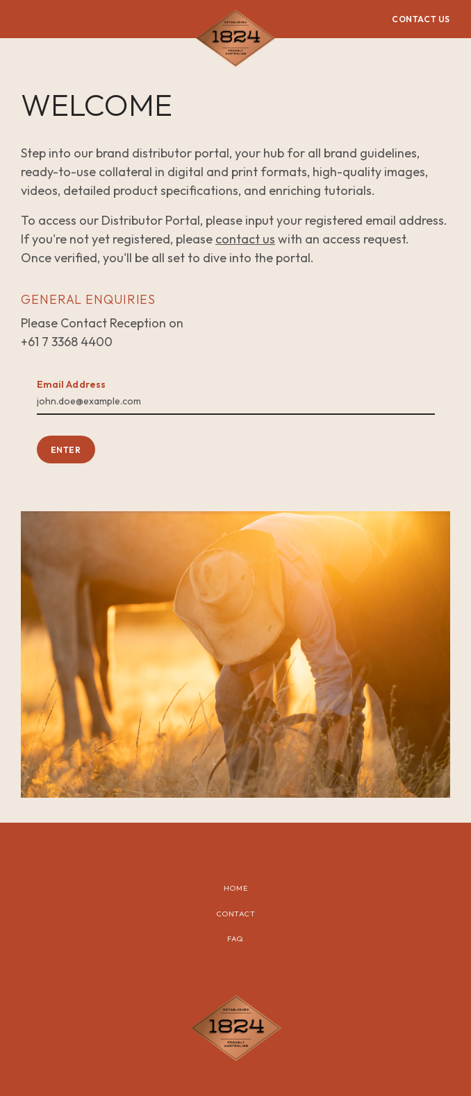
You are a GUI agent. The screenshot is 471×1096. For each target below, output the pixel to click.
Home (235, 888)
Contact (236, 913)
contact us (245, 239)
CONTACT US (421, 19)
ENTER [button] (66, 450)
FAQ (235, 938)
